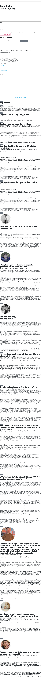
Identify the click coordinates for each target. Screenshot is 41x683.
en (21, 2)
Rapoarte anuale (4, 70)
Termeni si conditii (9, 94)
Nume (1, 22)
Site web (1, 29)
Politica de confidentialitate (20, 94)
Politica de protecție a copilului (20, 97)
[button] (20, 1)
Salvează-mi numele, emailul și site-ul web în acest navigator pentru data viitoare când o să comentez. (20, 32)
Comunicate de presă (5, 68)
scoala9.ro (2, 680)
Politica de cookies (31, 94)
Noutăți (2, 65)
